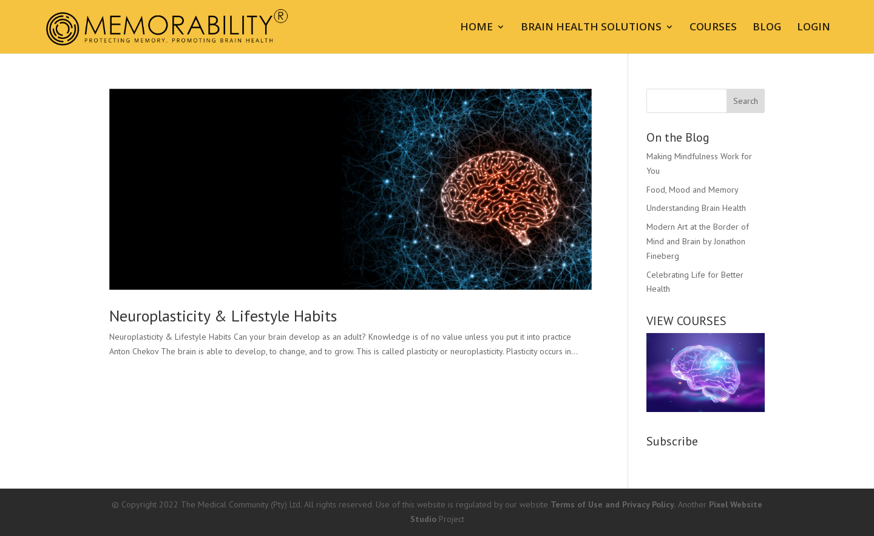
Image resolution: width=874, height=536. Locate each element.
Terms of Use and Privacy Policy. (613, 504)
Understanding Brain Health (696, 207)
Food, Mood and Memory (692, 189)
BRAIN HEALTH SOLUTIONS (591, 27)
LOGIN (813, 27)
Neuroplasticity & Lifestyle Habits (223, 316)
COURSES (713, 27)
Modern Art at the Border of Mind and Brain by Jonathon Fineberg (697, 241)
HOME (476, 27)
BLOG (767, 27)
